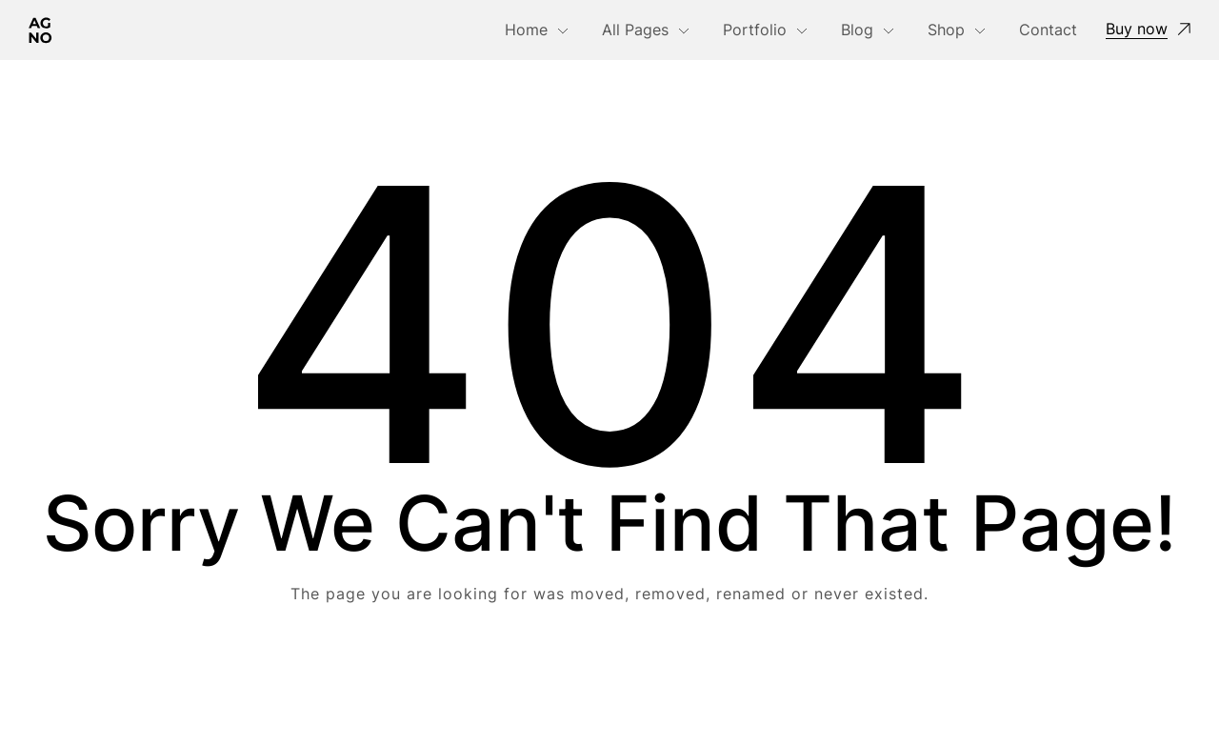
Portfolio (755, 29)
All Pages (635, 29)
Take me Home (609, 670)
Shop (946, 29)
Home (526, 29)
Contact (1048, 29)
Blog (857, 29)
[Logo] (40, 30)
